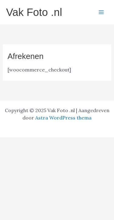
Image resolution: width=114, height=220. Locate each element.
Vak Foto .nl (34, 12)
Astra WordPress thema (63, 118)
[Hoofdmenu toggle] (101, 12)
